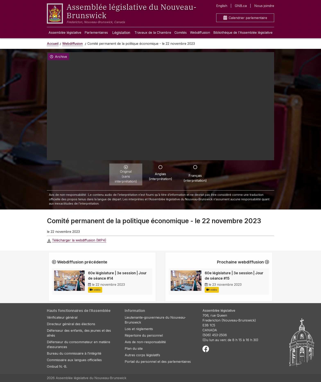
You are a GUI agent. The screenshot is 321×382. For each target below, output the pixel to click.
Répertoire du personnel (144, 335)
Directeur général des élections (71, 324)
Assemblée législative (65, 32)
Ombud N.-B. (57, 366)
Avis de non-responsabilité (145, 342)
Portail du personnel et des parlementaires (158, 362)
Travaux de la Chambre (153, 32)
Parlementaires (96, 32)
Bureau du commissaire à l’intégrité (74, 353)
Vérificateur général (62, 317)
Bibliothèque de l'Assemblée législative (242, 32)
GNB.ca (241, 6)
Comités (180, 32)
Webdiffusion (200, 32)
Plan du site (134, 348)
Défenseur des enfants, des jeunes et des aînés (79, 332)
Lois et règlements (139, 329)
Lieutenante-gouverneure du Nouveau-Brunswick (155, 319)
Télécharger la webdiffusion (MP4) (79, 240)
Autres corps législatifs (142, 355)
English (221, 6)
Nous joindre (264, 6)
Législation (121, 32)
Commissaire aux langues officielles (74, 360)
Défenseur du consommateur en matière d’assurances (78, 344)
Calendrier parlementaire (245, 18)
